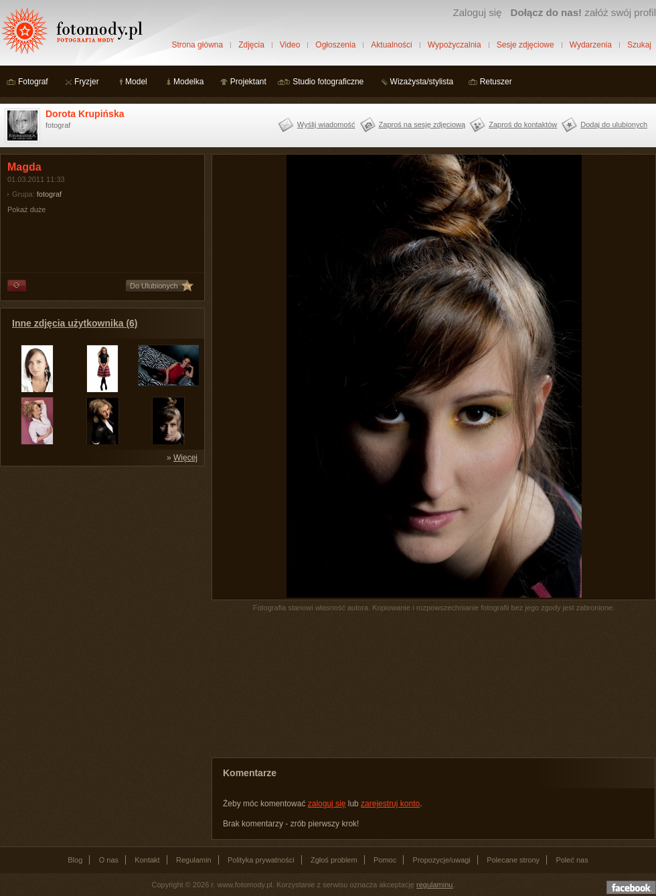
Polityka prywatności (261, 860)
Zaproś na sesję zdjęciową (422, 124)
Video (290, 45)
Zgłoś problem (334, 860)
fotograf (49, 194)
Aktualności (391, 45)
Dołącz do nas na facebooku (631, 887)
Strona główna (197, 45)
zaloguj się (327, 803)
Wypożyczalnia (454, 45)
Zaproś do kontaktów (523, 124)
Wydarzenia (591, 45)
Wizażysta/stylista (422, 81)
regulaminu (434, 885)
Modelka (188, 81)
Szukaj (639, 45)
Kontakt (147, 860)
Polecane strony (513, 860)
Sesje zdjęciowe (525, 45)
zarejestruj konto (390, 803)
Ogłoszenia (335, 45)
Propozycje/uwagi (442, 860)
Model (136, 81)
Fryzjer (86, 81)
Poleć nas (572, 860)
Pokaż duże (26, 209)
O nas (108, 860)
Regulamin (194, 860)
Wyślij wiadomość (326, 124)
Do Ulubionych (154, 286)
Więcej (185, 457)
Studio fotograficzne (328, 81)
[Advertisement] (100, 556)
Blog (75, 860)
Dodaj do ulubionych (613, 124)
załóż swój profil (583, 12)
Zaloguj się (477, 12)
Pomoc (385, 860)
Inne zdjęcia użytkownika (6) (75, 323)
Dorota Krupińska (85, 113)
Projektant (248, 81)
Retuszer (496, 81)
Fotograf (33, 81)
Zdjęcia (251, 45)
